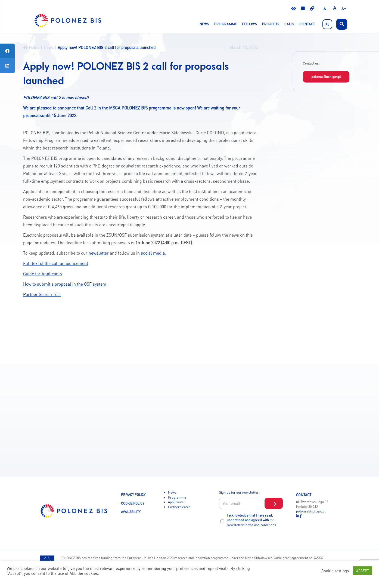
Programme (225, 24)
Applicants (176, 502)
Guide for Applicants (42, 273)
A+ (343, 9)
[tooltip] (7, 51)
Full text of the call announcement (55, 263)
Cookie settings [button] (335, 570)
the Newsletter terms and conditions (251, 522)
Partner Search (179, 507)
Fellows (249, 24)
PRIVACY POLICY (133, 494)
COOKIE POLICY (132, 503)
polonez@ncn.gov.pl (326, 76)
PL (327, 25)
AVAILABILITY (131, 511)
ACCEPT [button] (362, 570)
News (204, 24)
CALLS (289, 24)
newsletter (99, 253)
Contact (307, 24)
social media (153, 253)
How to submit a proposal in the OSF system (64, 284)
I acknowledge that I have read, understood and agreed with (251, 520)
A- (326, 9)
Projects (270, 24)
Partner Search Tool (42, 294)
